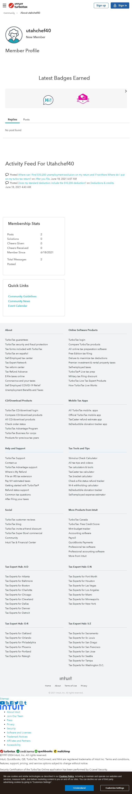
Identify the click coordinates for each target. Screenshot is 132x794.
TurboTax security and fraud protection (26, 344)
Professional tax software (82, 546)
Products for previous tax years (22, 437)
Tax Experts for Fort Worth (83, 576)
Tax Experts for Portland (18, 651)
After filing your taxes (17, 499)
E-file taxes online (15, 376)
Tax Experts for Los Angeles (84, 590)
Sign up (101, 5)
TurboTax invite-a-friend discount (23, 528)
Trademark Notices (17, 736)
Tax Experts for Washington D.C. (86, 665)
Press (9, 720)
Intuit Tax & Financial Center (20, 542)
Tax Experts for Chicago (18, 594)
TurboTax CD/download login (21, 410)
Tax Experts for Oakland (18, 633)
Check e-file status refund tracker (86, 480)
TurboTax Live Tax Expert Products (87, 380)
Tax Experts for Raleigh (17, 656)
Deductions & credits (102, 182)
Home (48, 686)
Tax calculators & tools (81, 467)
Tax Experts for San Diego (83, 642)
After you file (42, 178)
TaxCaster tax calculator (81, 471)
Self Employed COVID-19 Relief (22, 385)
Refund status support (17, 490)
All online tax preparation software (88, 349)
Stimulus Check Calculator (83, 458)
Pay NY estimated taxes (17, 480)
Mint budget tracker (79, 528)
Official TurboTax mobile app (85, 415)
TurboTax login (77, 339)
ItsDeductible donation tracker (85, 490)
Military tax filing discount (83, 376)
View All (66, 91)
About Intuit (13, 712)
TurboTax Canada (78, 519)
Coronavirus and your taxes (20, 380)
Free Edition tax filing (80, 353)
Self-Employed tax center (19, 358)
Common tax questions (18, 494)
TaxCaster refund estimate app (85, 419)
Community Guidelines (22, 296)
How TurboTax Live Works (83, 385)
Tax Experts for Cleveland (19, 599)
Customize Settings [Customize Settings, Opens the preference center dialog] (115, 788)
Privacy (84, 686)
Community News (19, 301)
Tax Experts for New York (82, 603)
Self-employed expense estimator (87, 494)
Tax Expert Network (15, 362)
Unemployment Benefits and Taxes (24, 390)
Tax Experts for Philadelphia (20, 642)
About (58, 686)
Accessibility (14, 744)
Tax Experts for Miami (80, 594)
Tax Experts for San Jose (82, 651)
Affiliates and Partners (18, 740)
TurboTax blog (13, 524)
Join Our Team (15, 716)
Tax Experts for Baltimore (19, 580)
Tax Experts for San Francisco (84, 647)
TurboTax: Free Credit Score (84, 524)
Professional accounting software (86, 551)
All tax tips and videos (81, 462)
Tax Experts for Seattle (81, 656)
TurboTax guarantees (16, 339)
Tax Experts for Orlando (18, 637)
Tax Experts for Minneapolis (84, 599)
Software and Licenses (19, 732)
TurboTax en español (16, 353)
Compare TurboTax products (84, 344)
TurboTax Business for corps (20, 433)
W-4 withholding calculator (83, 485)
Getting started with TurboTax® (22, 485)
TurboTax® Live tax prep (82, 371)
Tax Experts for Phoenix (18, 647)
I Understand (79, 788)
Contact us (11, 462)
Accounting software (80, 533)
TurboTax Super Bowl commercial (23, 533)
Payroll (72, 537)
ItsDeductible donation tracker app (88, 424)
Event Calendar (17, 305)
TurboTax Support (15, 458)
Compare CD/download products (23, 415)
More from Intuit (77, 555)
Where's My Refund (16, 471)
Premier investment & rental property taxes (92, 362)
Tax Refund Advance (16, 371)
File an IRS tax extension (18, 476)
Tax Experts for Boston (17, 585)
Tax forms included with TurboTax (23, 349)
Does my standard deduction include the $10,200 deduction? (52, 182)
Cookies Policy (66, 777)
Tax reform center (14, 367)
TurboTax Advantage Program (21, 428)
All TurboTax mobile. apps (83, 410)
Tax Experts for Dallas (17, 603)
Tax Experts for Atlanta (17, 576)
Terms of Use (71, 686)
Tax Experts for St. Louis (82, 637)
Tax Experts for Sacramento (83, 633)
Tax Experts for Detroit (17, 612)
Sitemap (4, 698)
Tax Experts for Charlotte (18, 590)
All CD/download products (20, 419)
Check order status (15, 424)
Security (11, 728)
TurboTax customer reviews (20, 519)
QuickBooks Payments (81, 542)
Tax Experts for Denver (17, 608)
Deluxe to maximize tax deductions (88, 358)
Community (9, 13)
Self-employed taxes (80, 367)
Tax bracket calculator (80, 476)
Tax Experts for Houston (82, 580)
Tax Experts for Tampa (81, 660)
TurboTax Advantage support (21, 467)
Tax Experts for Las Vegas (82, 585)
